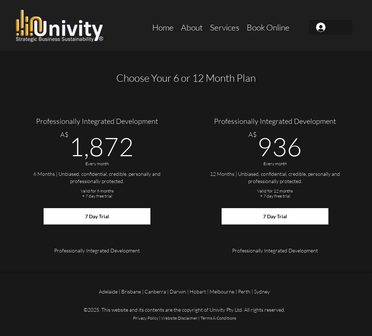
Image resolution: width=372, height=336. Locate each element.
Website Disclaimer (179, 318)
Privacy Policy (145, 318)
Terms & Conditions (218, 318)
